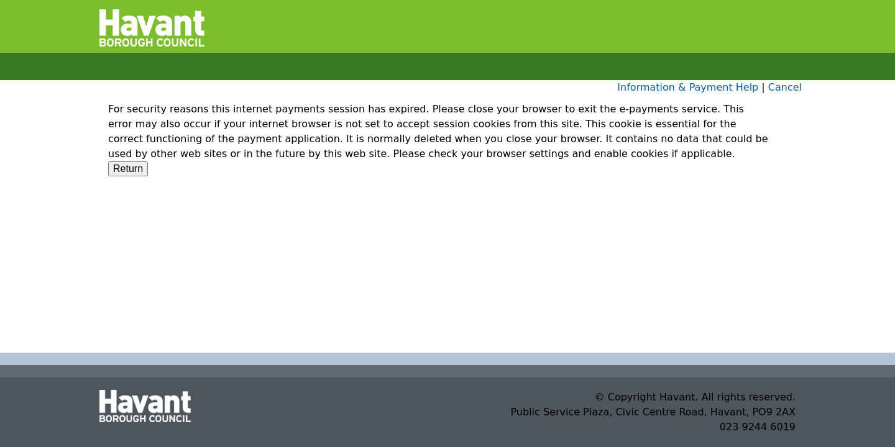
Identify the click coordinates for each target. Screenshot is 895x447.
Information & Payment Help (687, 87)
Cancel (785, 87)
